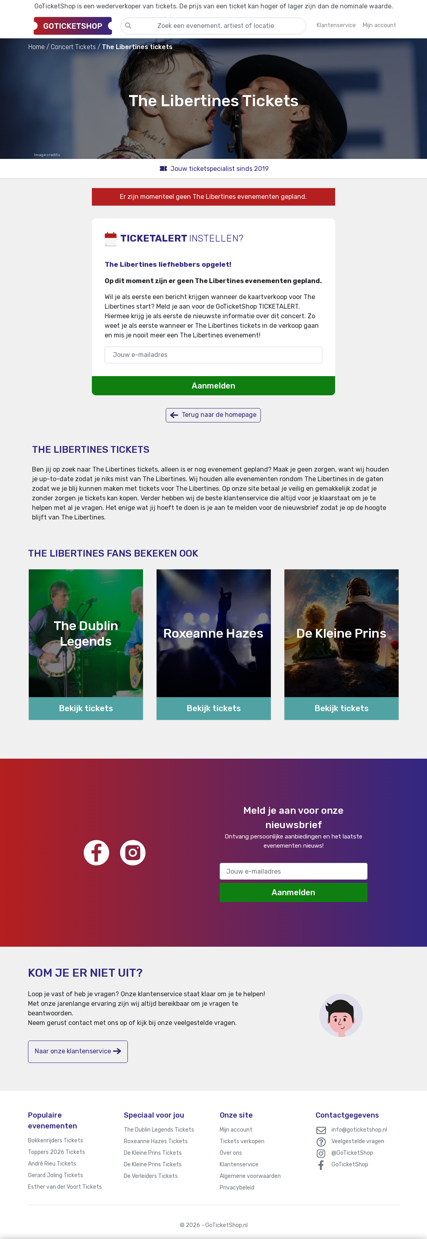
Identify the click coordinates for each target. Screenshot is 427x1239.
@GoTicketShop (352, 1153)
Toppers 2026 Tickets (56, 1152)
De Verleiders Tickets (151, 1176)
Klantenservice (239, 1164)
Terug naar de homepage (213, 415)
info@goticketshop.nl (359, 1129)
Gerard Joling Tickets (55, 1175)
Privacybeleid (237, 1187)
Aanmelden (213, 386)
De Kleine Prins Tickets (153, 1153)
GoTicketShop (350, 1164)
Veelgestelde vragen (358, 1141)
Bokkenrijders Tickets (55, 1140)
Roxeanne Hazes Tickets (156, 1141)
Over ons (231, 1153)
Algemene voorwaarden (250, 1176)
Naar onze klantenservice (78, 1051)
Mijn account (236, 1129)
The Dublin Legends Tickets (159, 1129)
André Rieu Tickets (52, 1163)
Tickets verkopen (242, 1141)
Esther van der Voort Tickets (65, 1186)
